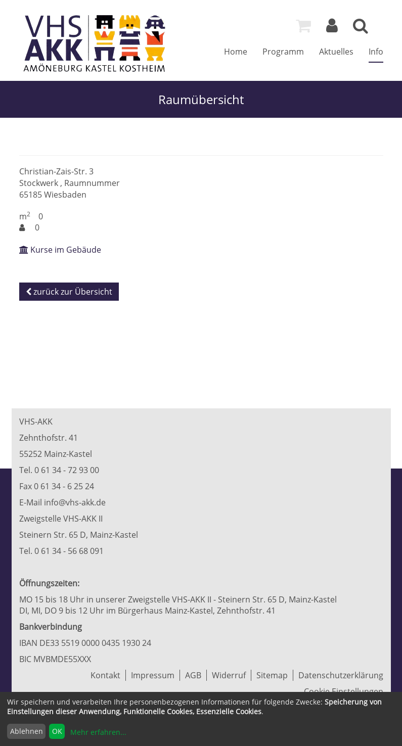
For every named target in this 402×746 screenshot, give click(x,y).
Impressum (152, 675)
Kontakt (105, 675)
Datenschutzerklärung (340, 675)
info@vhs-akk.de (75, 502)
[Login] (332, 28)
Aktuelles (336, 51)
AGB (193, 675)
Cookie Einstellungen (343, 691)
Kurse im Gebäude (60, 249)
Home (235, 51)
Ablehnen (26, 731)
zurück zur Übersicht (69, 291)
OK (57, 731)
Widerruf (229, 675)
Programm (283, 51)
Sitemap (272, 675)
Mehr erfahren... (98, 732)
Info (376, 51)
